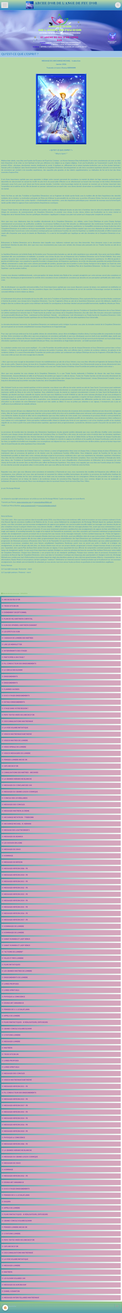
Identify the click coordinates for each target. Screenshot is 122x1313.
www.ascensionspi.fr (28, 506)
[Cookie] (5, 1308)
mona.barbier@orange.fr (47, 506)
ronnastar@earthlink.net (43, 502)
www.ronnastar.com (24, 502)
